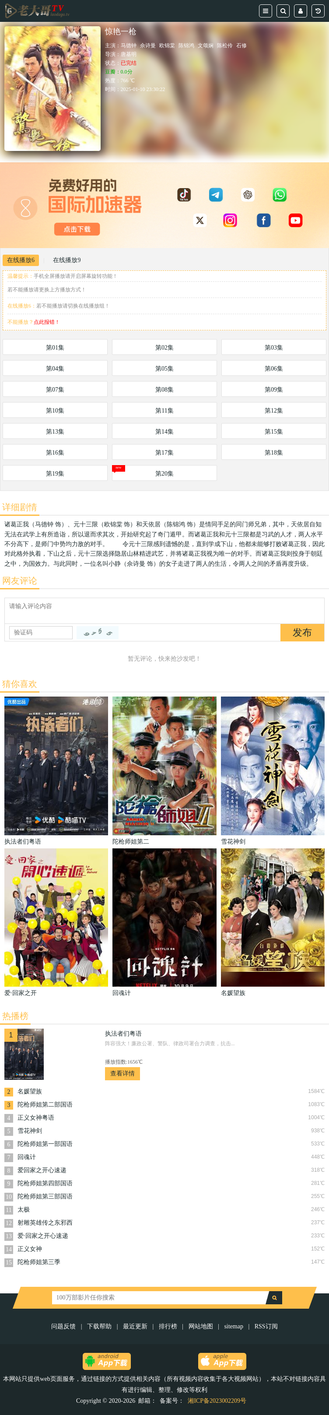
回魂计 (27, 1157)
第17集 (164, 452)
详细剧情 (19, 507)
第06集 (274, 368)
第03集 (274, 347)
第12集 (274, 410)
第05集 (164, 368)
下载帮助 (99, 1326)
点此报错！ (47, 322)
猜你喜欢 (19, 684)
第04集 (55, 368)
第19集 (55, 473)
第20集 (164, 473)
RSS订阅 (266, 1326)
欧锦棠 (167, 45)
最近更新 (135, 1326)
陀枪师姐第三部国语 (45, 1196)
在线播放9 (66, 260)
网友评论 (19, 580)
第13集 (55, 431)
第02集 (164, 347)
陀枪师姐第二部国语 (45, 1104)
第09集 (274, 389)
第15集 (274, 431)
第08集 (164, 389)
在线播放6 (21, 260)
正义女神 (30, 1249)
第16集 (55, 452)
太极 (24, 1209)
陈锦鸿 (186, 45)
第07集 (55, 389)
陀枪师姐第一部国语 (45, 1144)
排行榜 (168, 1326)
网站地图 (201, 1326)
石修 (241, 45)
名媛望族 (30, 1091)
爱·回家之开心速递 (43, 1236)
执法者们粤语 (123, 1033)
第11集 (164, 410)
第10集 (55, 410)
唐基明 (128, 54)
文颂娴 (206, 45)
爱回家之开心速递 (42, 1170)
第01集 (55, 347)
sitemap (233, 1326)
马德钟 (128, 45)
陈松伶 (225, 45)
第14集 (164, 431)
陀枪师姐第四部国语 (45, 1183)
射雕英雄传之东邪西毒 (45, 1223)
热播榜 (15, 1016)
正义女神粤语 (36, 1117)
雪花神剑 (30, 1131)
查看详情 (122, 1073)
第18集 (274, 452)
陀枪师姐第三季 (39, 1262)
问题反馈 (64, 1326)
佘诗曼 (148, 45)
